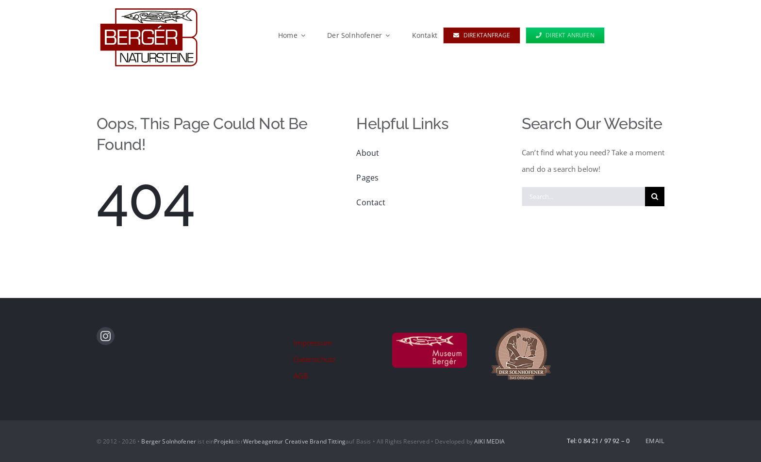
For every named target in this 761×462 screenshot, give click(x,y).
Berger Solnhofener (168, 441)
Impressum (313, 342)
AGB (301, 375)
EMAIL (654, 440)
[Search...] (583, 196)
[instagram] (106, 336)
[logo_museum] (429, 330)
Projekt (223, 441)
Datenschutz (315, 359)
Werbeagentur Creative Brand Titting (294, 441)
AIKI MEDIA (489, 441)
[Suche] (654, 196)
